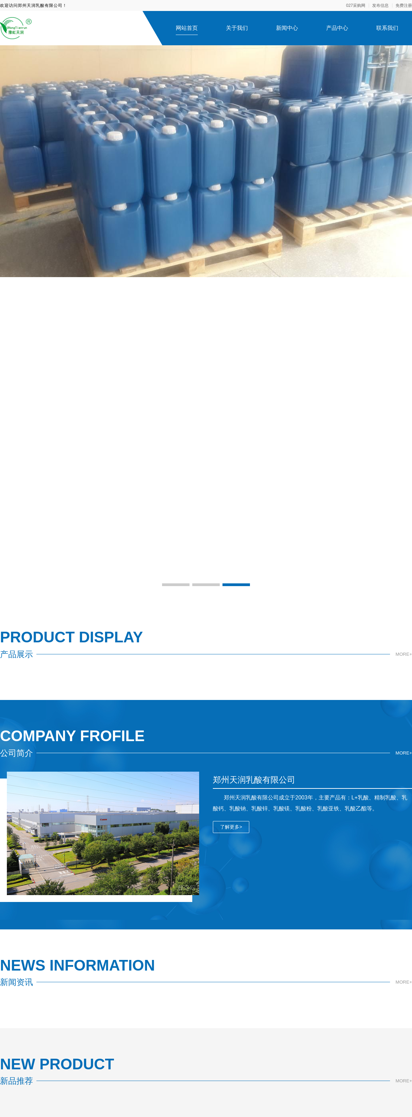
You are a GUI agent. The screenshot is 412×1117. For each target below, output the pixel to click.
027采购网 (355, 5)
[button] (176, 584)
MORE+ (403, 654)
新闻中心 (287, 28)
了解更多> (231, 827)
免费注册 (404, 5)
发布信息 (380, 5)
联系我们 (387, 28)
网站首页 (187, 28)
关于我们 (237, 28)
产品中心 (337, 28)
